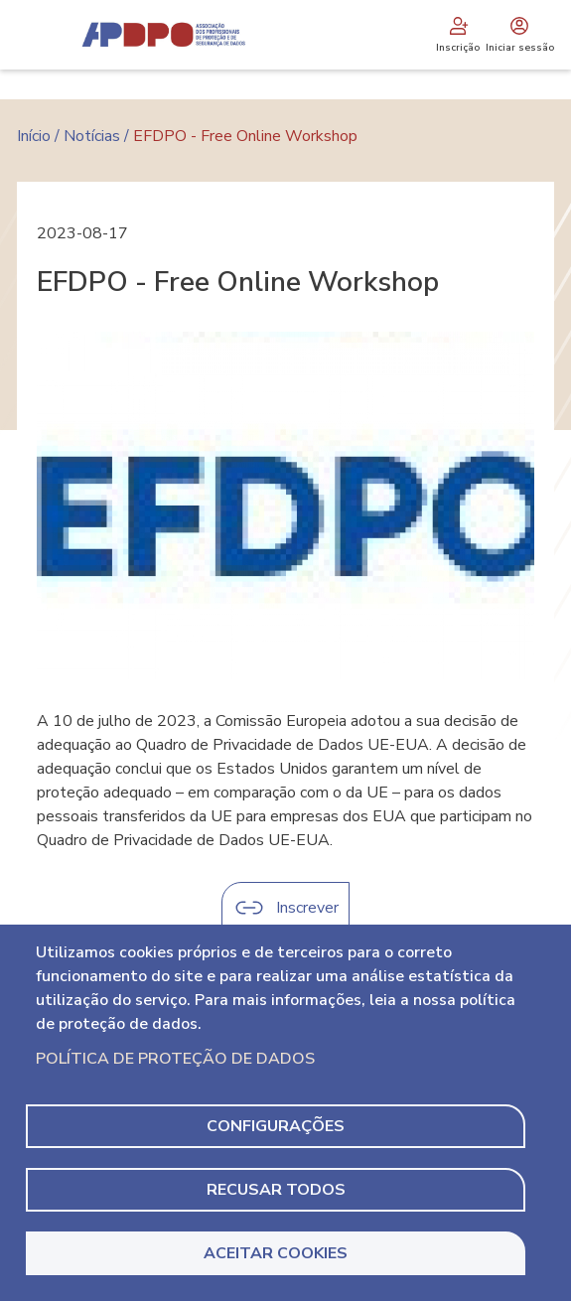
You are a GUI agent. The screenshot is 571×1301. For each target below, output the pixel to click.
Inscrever (307, 908)
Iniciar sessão (520, 35)
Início (34, 136)
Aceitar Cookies (276, 1253)
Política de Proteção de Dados (175, 1059)
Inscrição (458, 35)
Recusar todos (276, 1190)
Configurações (276, 1126)
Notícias (92, 136)
